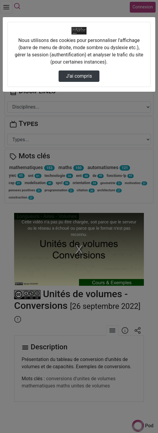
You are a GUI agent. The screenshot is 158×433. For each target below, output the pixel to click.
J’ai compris (79, 76)
